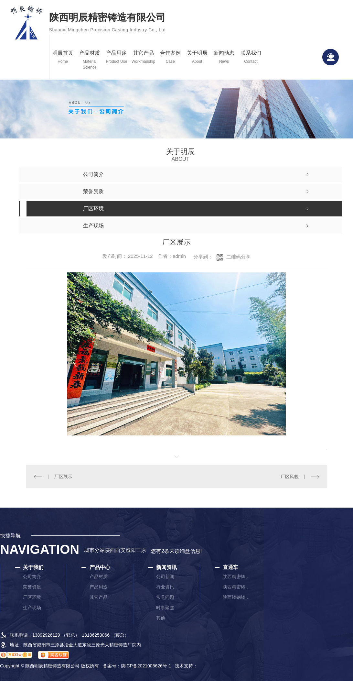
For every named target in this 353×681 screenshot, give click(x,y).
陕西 (110, 550)
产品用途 (116, 57)
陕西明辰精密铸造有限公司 (107, 24)
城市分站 (94, 550)
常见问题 (165, 597)
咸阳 (130, 550)
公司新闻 (165, 576)
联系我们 (250, 57)
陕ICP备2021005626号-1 (146, 665)
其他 (160, 618)
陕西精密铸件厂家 (237, 586)
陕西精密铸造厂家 (237, 576)
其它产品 (143, 57)
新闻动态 (223, 57)
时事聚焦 (165, 607)
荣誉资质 (32, 586)
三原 (141, 550)
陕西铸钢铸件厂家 (237, 597)
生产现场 (32, 607)
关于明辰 (197, 57)
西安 (120, 550)
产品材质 (89, 60)
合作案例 (170, 57)
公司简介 (32, 576)
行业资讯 (165, 586)
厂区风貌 (290, 476)
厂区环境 (32, 597)
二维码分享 (238, 256)
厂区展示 (63, 476)
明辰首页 (62, 57)
